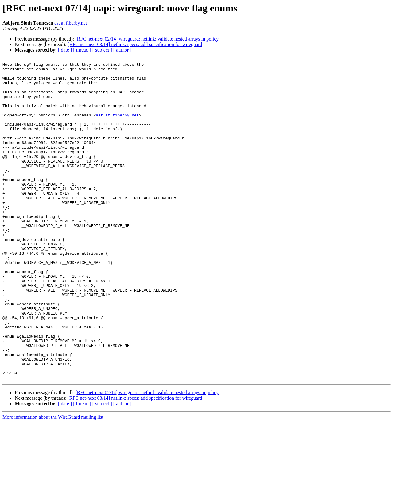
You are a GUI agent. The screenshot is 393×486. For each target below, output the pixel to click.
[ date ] (65, 50)
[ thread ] (82, 50)
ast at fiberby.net (70, 22)
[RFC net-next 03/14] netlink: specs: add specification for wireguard (135, 44)
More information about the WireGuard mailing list (52, 480)
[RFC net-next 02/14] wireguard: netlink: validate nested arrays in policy (147, 38)
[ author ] (122, 50)
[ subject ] (102, 50)
